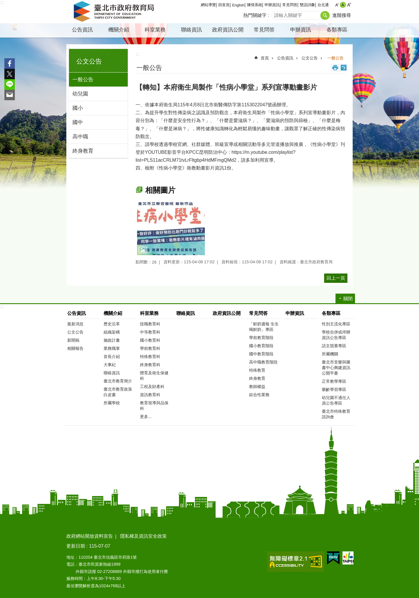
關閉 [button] (348, 298)
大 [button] (349, 5)
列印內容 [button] (335, 67)
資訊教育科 (150, 394)
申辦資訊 (272, 5)
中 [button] (343, 5)
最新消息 (75, 324)
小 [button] (337, 5)
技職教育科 (150, 324)
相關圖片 (160, 190)
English (238, 5)
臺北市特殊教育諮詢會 (336, 414)
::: (2, 2)
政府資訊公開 (228, 30)
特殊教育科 (150, 356)
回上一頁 (335, 278)
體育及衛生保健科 (154, 376)
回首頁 (224, 5)
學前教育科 (150, 348)
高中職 (80, 137)
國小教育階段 (261, 345)
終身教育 (82, 151)
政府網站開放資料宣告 (89, 536)
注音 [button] (343, 67)
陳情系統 (254, 5)
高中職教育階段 (263, 362)
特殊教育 (257, 370)
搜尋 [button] (325, 15)
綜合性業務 (259, 394)
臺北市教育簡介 (118, 381)
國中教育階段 (261, 354)
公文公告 (89, 61)
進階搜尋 (341, 15)
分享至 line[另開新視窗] (9, 84)
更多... (146, 416)
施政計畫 (112, 340)
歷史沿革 (112, 324)
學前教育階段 (261, 337)
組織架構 (112, 332)
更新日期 (75, 546)
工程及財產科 (152, 386)
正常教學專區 (334, 381)
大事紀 (110, 364)
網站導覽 (208, 5)
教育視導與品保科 (154, 406)
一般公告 (82, 79)
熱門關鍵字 (255, 15)
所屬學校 (112, 403)
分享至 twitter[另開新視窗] (9, 74)
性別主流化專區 (336, 324)
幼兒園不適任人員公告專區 (336, 400)
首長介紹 (112, 356)
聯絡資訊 (191, 30)
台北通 (323, 5)
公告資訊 (82, 30)
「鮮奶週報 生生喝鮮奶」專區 (264, 327)
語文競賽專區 (334, 345)
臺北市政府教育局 (115, 11)
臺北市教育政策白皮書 (118, 392)
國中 (77, 122)
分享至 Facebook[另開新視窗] (9, 63)
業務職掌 (112, 348)
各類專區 (336, 30)
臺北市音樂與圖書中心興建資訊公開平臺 (336, 367)
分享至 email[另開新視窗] (9, 95)
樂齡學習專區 (334, 389)
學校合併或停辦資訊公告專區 (336, 335)
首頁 (265, 58)
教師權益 (257, 386)
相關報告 (75, 348)
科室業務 (155, 30)
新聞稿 (73, 340)
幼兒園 (80, 94)
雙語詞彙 (307, 5)
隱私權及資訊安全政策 (143, 536)
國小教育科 (150, 340)
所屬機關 (330, 354)
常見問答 (289, 5)
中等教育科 (150, 332)
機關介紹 (118, 30)
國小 (77, 108)
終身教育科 (150, 364)
